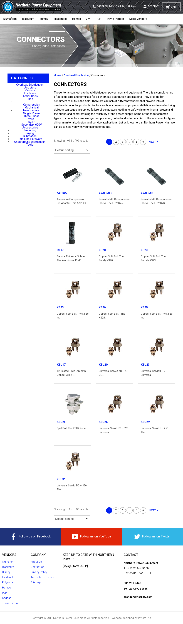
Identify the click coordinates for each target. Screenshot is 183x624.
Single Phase (31, 113)
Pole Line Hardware (30, 139)
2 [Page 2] (116, 141)
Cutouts (30, 90)
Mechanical (31, 107)
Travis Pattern (115, 19)
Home (57, 75)
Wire (31, 119)
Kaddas (6, 598)
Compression (31, 104)
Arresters (30, 87)
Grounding (30, 130)
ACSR (31, 121)
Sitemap (36, 582)
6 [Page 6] (143, 141)
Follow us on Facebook (30, 536)
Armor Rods (30, 96)
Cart (174, 6)
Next (152, 141)
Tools (29, 144)
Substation (29, 136)
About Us (36, 561)
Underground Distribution (29, 141)
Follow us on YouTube (91, 536)
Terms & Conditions (43, 577)
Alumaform (10, 19)
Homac (76, 19)
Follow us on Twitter (152, 536)
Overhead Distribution (29, 84)
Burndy (43, 19)
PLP (98, 19)
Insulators (30, 93)
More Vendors (138, 19)
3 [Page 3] (122, 141)
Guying (30, 133)
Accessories (30, 127)
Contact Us (37, 567)
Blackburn (28, 19)
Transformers (31, 110)
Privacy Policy (39, 572)
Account (153, 6)
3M (88, 19)
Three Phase (31, 116)
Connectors (31, 101)
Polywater (8, 582)
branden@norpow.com (138, 596)
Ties (30, 99)
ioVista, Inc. (145, 618)
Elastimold (60, 19)
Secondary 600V (31, 124)
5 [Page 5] (136, 141)
